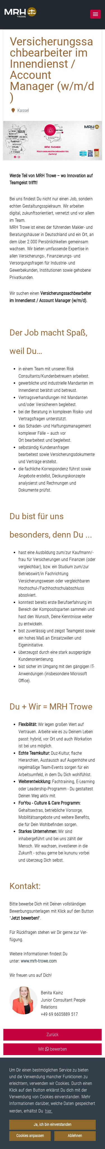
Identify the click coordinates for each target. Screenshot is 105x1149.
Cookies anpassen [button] (30, 1135)
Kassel (19, 110)
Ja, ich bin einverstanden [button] (52, 1124)
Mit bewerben (52, 1049)
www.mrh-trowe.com (39, 961)
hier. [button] (48, 1111)
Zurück (52, 1034)
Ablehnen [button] (75, 1135)
